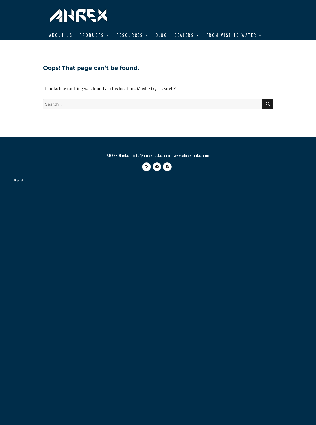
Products (91, 35)
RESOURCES (130, 35)
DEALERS (184, 35)
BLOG (161, 35)
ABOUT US (61, 35)
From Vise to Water (231, 35)
